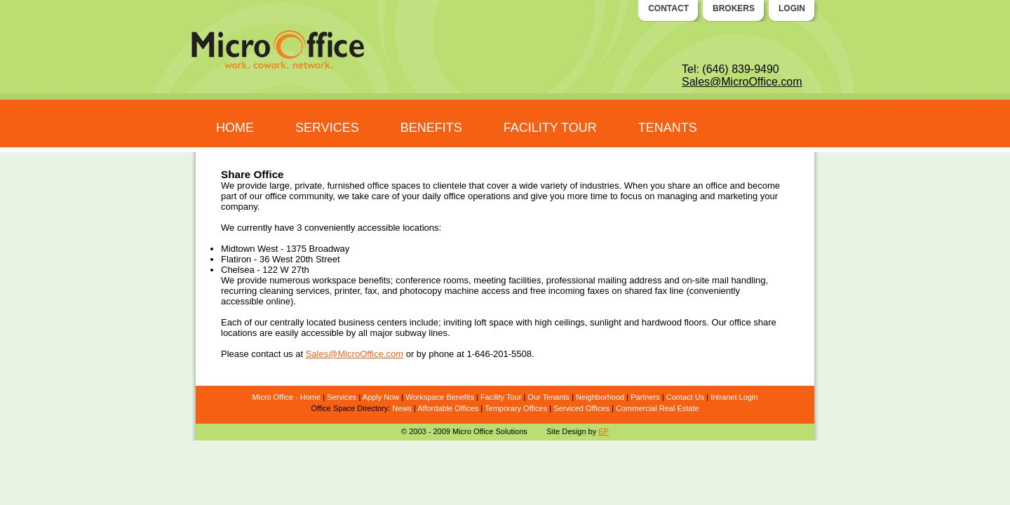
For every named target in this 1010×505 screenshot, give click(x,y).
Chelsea (238, 269)
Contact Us (685, 397)
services (313, 290)
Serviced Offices (581, 408)
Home (310, 397)
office (276, 196)
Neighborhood (600, 397)
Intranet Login (734, 397)
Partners (645, 397)
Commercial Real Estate (657, 408)
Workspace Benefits (439, 397)
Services (341, 397)
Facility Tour (500, 397)
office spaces (394, 185)
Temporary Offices (516, 408)
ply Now (385, 397)
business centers (373, 322)
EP (603, 431)
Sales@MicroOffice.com (742, 82)
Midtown (238, 248)
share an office (697, 185)
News (402, 408)
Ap (367, 397)
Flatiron (236, 259)
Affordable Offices (447, 408)
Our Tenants (548, 397)
